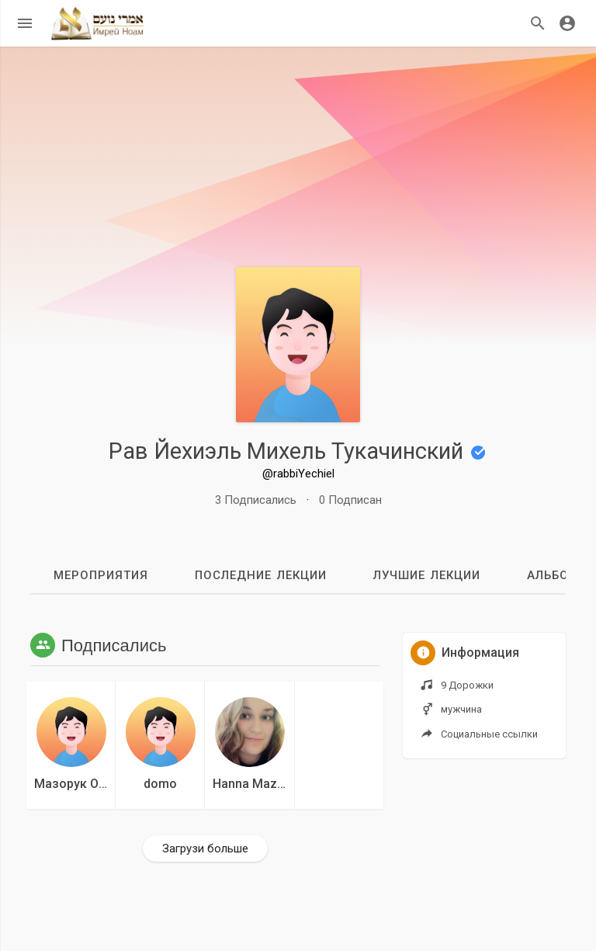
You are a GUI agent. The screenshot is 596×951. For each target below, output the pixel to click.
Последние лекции (261, 575)
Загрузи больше (205, 849)
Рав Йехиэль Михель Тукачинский (298, 451)
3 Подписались (255, 500)
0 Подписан (350, 500)
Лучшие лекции (426, 575)
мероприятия (101, 575)
